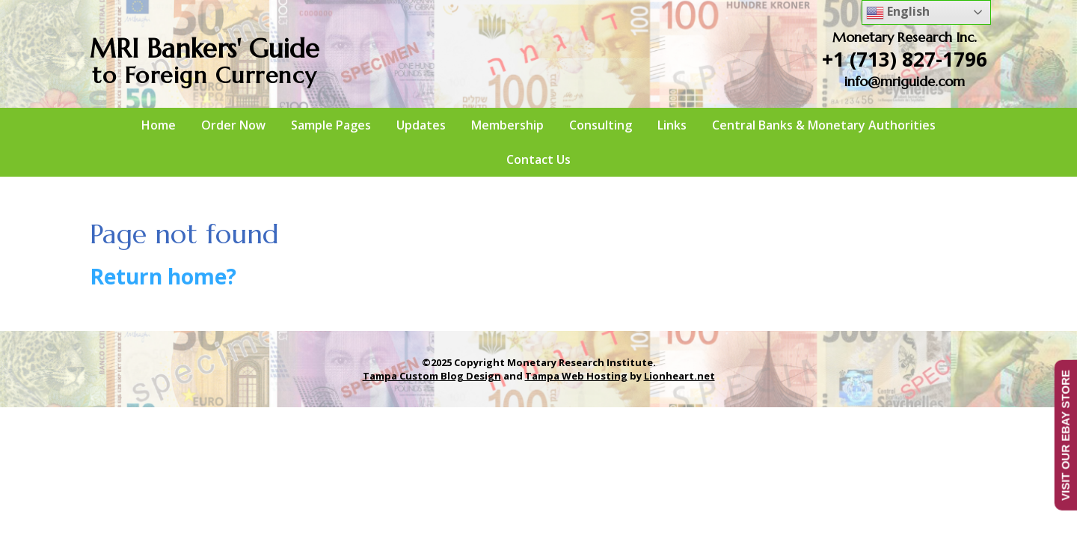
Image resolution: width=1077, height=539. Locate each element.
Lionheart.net (679, 376)
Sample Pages (331, 125)
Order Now (233, 125)
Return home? (163, 276)
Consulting (600, 125)
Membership (507, 125)
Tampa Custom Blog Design (432, 376)
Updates (421, 125)
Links (672, 125)
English (898, 12)
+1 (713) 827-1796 (904, 59)
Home (158, 125)
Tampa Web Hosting (576, 376)
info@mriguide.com (904, 81)
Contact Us (538, 159)
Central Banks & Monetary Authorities (824, 125)
